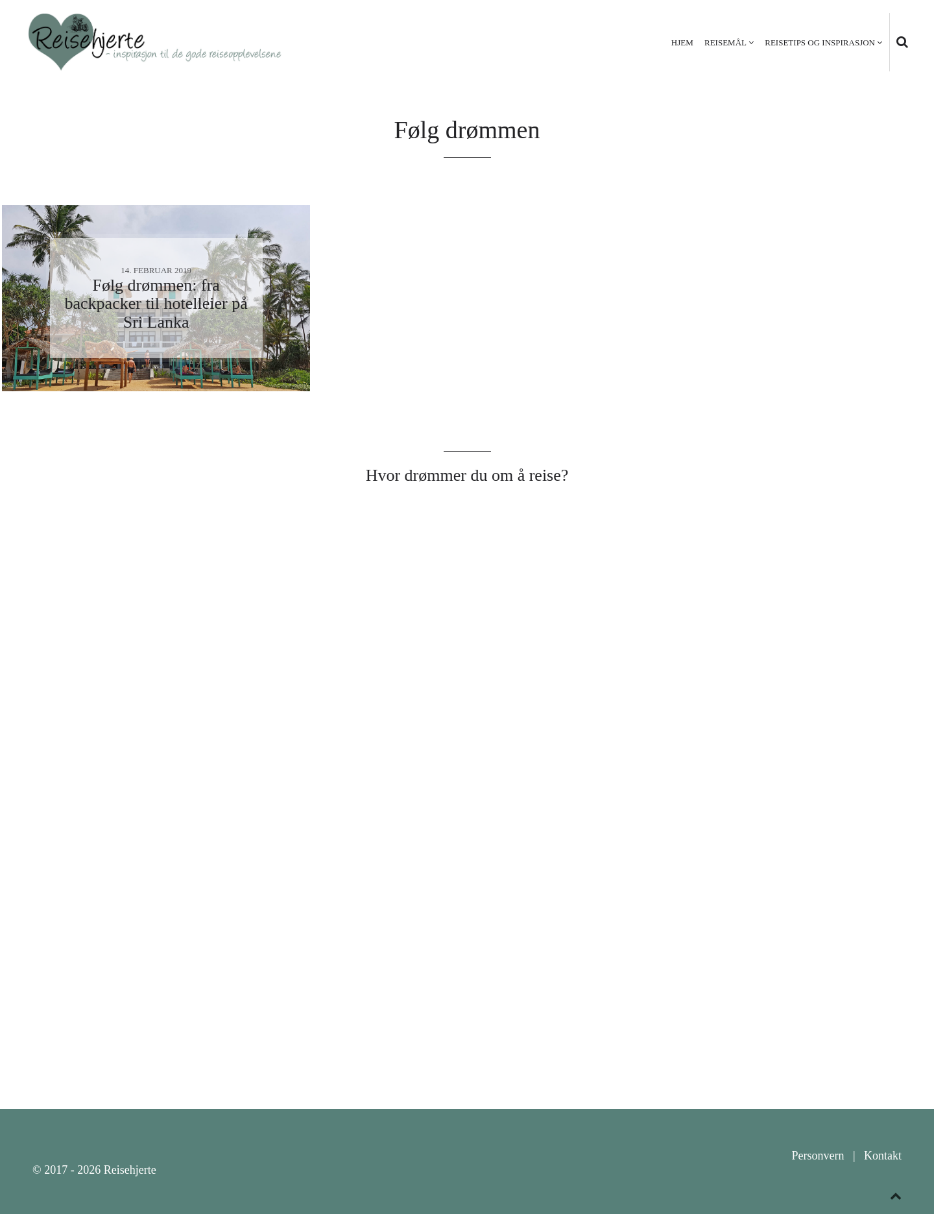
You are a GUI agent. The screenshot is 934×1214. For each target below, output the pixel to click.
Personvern (817, 1155)
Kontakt (883, 1155)
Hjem (682, 42)
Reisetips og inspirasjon (820, 42)
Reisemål (725, 42)
